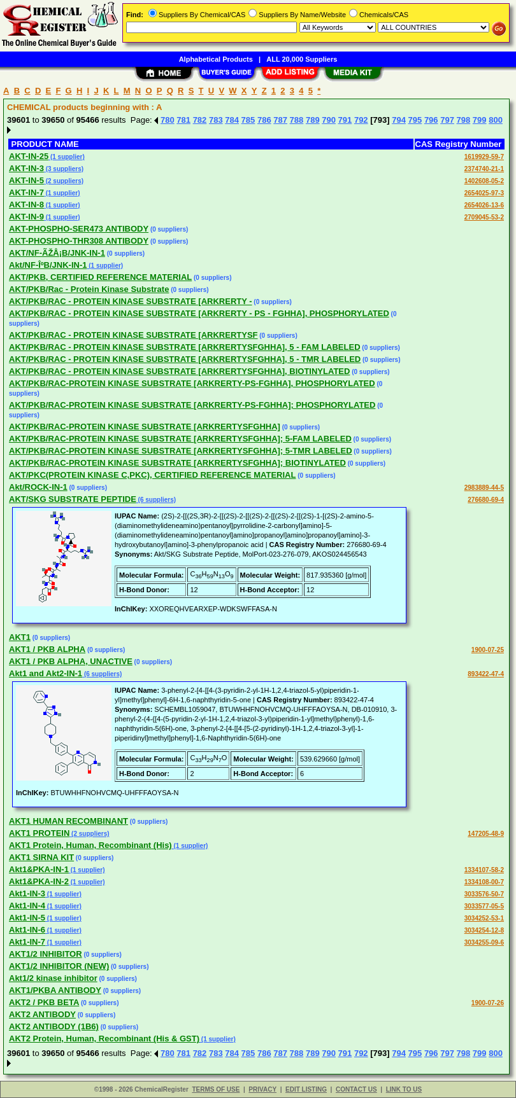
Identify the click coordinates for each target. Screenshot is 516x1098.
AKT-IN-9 (26, 216)
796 (431, 120)
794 (399, 120)
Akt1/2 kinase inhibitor (53, 978)
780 (168, 120)
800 (496, 120)
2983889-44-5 (484, 487)
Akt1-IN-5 (27, 917)
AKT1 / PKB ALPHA (47, 649)
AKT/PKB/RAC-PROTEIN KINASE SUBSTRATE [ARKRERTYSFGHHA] (144, 426)
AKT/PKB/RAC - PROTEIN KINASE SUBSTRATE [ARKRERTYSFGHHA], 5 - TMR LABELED (185, 359)
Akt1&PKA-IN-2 (39, 881)
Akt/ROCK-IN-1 (38, 487)
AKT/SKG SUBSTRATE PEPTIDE (72, 499)
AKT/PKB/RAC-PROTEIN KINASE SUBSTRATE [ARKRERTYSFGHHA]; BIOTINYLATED (177, 463)
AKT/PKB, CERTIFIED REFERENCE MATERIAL (100, 277)
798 (464, 120)
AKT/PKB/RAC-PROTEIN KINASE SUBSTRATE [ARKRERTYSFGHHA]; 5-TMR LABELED (180, 450)
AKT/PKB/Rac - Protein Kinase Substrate (89, 289)
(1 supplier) (66, 156)
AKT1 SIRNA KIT (41, 857)
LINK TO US (404, 1089)
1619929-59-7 (484, 156)
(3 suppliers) (63, 168)
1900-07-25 (487, 649)
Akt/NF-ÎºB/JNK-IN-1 (48, 265)
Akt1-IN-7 (27, 942)
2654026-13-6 (484, 205)
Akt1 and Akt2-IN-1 (45, 673)
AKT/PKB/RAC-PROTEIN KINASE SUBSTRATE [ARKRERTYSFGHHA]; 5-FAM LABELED (180, 438)
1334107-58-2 (484, 869)
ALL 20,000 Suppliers (301, 59)
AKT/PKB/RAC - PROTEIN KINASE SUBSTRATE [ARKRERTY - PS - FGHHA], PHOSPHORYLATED (199, 313)
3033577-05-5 (484, 906)
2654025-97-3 (484, 193)
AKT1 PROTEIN (39, 833)
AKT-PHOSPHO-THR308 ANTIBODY (78, 241)
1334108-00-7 (484, 882)
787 (280, 120)
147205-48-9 (486, 833)
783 (216, 120)
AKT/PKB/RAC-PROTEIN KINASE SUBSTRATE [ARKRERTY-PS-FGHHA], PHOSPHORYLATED (192, 383)
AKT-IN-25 (28, 156)
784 (232, 120)
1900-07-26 (487, 1002)
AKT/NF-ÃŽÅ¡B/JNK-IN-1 (57, 253)
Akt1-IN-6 (27, 930)
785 (248, 120)
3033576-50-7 (484, 894)
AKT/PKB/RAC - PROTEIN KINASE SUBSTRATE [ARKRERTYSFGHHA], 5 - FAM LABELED (185, 347)
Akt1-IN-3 (27, 893)
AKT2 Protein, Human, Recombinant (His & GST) (104, 1038)
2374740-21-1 (484, 168)
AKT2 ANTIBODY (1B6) (54, 1026)
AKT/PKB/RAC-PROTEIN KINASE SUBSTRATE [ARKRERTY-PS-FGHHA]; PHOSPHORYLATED (192, 405)
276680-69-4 (486, 499)
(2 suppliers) (63, 180)
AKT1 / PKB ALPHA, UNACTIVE (71, 661)
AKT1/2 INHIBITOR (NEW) (59, 966)
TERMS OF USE (216, 1089)
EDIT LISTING (306, 1089)
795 (415, 120)
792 (361, 120)
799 (480, 120)
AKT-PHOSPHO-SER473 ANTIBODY (78, 228)
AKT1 (20, 637)
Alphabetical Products (216, 59)
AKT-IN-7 (26, 192)
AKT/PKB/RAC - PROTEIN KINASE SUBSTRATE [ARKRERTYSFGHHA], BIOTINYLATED (179, 371)
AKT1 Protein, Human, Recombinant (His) (90, 845)
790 (329, 120)
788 (297, 120)
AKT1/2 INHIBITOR (45, 954)
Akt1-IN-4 (27, 905)
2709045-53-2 (484, 217)
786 (264, 120)
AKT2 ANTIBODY (42, 1014)
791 (345, 120)
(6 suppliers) (156, 499)
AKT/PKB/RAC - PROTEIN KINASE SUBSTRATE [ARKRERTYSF (133, 335)
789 (313, 120)
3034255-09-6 (484, 942)
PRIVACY (262, 1089)
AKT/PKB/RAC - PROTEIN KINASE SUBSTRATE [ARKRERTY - (130, 301)
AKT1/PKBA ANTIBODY (55, 990)
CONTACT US (356, 1089)
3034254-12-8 (484, 930)
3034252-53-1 (484, 918)
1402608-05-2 (484, 180)
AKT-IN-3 (26, 168)
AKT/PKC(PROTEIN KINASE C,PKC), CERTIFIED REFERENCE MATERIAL (152, 475)
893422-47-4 (486, 674)
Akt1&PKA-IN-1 (39, 869)
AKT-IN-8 (26, 204)
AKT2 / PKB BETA (44, 1002)
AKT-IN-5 (26, 180)
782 (200, 120)
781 (183, 120)
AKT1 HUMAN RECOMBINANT (68, 821)
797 (447, 120)
